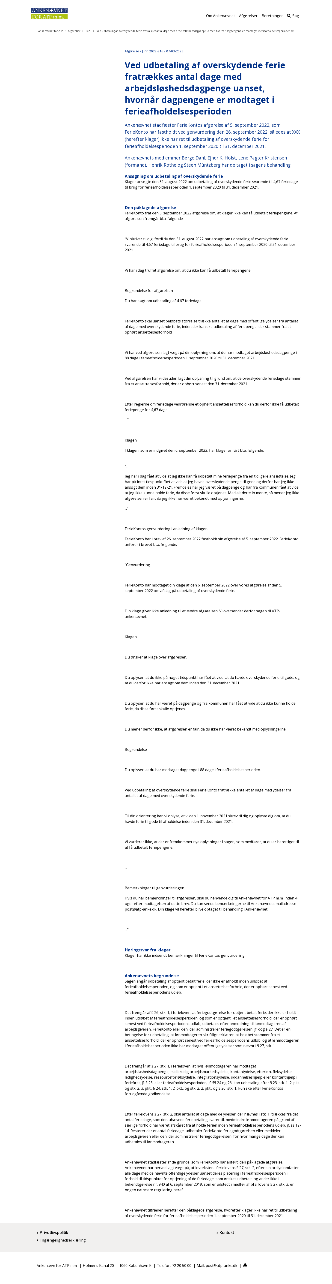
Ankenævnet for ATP (50, 31)
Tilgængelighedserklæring (63, 1240)
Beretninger (272, 17)
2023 (88, 31)
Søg (293, 17)
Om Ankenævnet (220, 17)
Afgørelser (248, 17)
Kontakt (226, 1232)
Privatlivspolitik (54, 1232)
